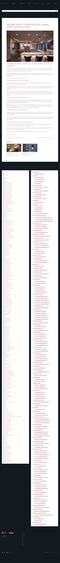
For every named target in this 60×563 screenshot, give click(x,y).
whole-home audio (7, 457)
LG (4, 324)
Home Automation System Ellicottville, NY (42, 300)
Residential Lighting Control (38, 430)
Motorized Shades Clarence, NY (40, 396)
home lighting (6, 278)
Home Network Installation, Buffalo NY (41, 322)
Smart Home (6, 409)
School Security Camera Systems (9, 402)
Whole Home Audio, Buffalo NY (40, 503)
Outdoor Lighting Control (8, 378)
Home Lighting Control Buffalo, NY (40, 313)
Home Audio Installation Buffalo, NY (41, 277)
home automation (7, 272)
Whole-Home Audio (7, 456)
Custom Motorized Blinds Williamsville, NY (42, 262)
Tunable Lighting (6, 449)
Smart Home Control (15, 29)
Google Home (6, 258)
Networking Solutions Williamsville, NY (41, 405)
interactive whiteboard (7, 310)
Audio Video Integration (37, 189)
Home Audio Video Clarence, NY (40, 290)
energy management (7, 254)
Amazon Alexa (6, 182)
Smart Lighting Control (7, 427)
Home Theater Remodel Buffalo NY (40, 349)
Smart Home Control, (37, 464)
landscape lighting (7, 319)
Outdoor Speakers (7, 384)
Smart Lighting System (7, 429)
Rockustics (6, 398)
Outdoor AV (6, 368)
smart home (6, 410)
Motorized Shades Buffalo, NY (40, 394)
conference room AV (7, 234)
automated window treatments (9, 201)
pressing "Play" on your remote (22, 106)
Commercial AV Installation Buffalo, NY (41, 232)
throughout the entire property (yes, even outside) (30, 107)
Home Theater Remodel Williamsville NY (41, 351)
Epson (5, 256)
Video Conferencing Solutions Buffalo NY (41, 496)
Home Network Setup (7, 285)
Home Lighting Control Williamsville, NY (13, 155)
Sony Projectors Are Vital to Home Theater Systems (15, 137)
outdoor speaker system (8, 382)
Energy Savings (6, 255)
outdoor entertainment (8, 371)
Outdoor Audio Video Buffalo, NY (40, 413)
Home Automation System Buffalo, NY (41, 298)
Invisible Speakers (7, 313)
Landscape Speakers (7, 320)
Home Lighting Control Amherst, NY (41, 311)
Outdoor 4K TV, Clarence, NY (39, 409)
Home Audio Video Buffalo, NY (40, 288)
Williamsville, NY (9, 29)
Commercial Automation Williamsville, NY (42, 228)
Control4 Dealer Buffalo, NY (27, 155)
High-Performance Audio (38, 268)
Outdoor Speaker (7, 381)
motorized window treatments (9, 348)
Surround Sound (7, 444)
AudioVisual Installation (37, 192)
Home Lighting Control (7, 279)
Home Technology (7, 295)
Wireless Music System (37, 522)
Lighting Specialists (7, 334)
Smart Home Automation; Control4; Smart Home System (13, 416)
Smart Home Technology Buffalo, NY (41, 481)
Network (5, 353)
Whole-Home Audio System (38, 509)
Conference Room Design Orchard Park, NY (42, 245)
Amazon (5, 180)
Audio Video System (7, 191)
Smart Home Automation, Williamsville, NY (42, 458)
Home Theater (6, 296)
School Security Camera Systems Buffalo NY (42, 443)
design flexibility (6, 248)
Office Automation (7, 360)
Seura (5, 405)
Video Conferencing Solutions (38, 494)
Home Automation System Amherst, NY (41, 296)
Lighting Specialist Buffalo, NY (40, 379)
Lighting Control (6, 330)
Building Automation (7, 214)
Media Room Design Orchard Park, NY (41, 388)
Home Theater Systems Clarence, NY (41, 356)
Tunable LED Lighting (7, 447)
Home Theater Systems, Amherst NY (41, 360)
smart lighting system (7, 430)
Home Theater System (38, 206)
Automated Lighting (7, 200)
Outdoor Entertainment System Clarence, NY (42, 420)
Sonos (5, 439)
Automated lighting (7, 199)
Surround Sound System (8, 446)
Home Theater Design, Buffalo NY (40, 337)
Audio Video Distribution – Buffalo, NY (41, 187)
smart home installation (8, 419)
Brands (29, 3)
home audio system (7, 266)
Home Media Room (7, 282)
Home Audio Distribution (8, 262)
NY (4, 358)
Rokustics (5, 399)
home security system (7, 293)
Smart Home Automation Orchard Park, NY (42, 454)
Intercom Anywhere (7, 312)
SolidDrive (5, 436)
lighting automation (7, 326)
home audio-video (7, 269)
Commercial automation (8, 223)
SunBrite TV (6, 442)
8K (4, 176)
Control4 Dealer (36, 249)
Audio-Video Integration (8, 196)
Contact (55, 3)
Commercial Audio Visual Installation (40, 215)
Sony (5, 440)
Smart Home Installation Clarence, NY (41, 473)
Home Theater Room (7, 303)
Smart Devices (6, 408)
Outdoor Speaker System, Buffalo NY (41, 428)
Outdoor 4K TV (36, 407)
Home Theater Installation (8, 302)
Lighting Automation (7, 327)
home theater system (7, 306)
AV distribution (6, 206)
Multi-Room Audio (7, 351)
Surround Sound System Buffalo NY (41, 492)
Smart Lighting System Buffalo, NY (40, 484)
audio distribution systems (8, 184)
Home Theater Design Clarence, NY (40, 336)
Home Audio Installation (38, 275)
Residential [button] (22, 3)
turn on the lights (29, 93)
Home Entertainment (7, 276)
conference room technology (8, 237)
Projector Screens (7, 388)
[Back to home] (3, 3)
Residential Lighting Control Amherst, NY (41, 432)
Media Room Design (7, 338)
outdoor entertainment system (9, 374)
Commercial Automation (8, 224)
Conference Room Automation (39, 238)
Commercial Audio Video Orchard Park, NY (42, 213)
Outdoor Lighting (7, 377)
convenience (6, 242)
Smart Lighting (6, 426)
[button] (30, 549)
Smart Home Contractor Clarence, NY (41, 462)
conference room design (8, 235)
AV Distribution (6, 204)
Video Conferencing (7, 451)
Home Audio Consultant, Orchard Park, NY (42, 273)
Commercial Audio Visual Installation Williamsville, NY (44, 221)
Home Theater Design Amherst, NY (40, 334)
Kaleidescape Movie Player (38, 362)
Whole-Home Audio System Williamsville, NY (42, 511)
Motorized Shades (7, 344)
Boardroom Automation (8, 210)
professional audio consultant (9, 386)
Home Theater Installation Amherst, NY (41, 341)
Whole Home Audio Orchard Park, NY (41, 499)
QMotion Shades (6, 392)
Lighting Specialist (7, 333)
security (5, 403)
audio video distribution (8, 187)
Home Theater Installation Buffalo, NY (41, 343)
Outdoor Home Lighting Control (9, 375)
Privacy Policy (56, 552)
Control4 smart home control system (33, 69)
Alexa (5, 179)
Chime (5, 218)
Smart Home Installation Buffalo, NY (41, 471)
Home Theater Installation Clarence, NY (41, 345)
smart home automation (8, 413)
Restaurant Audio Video (8, 395)
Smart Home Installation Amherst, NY (41, 469)
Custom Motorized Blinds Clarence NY (41, 260)
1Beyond (5, 172)
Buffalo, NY (35, 175)
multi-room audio (7, 350)
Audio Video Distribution (8, 186)
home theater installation (8, 300)
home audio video (7, 268)
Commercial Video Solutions (8, 230)
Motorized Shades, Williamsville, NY (41, 398)
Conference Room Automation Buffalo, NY (42, 239)
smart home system (7, 423)
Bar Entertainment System (8, 208)
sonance (5, 437)
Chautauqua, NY (36, 200)
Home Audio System (7, 265)
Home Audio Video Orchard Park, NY (41, 292)
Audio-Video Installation (8, 194)
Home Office (6, 289)
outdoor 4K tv (6, 364)
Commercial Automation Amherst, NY (41, 224)
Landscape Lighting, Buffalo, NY (40, 368)
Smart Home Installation (8, 420)
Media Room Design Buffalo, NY (40, 386)
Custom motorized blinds (8, 244)
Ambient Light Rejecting (8, 183)
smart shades (6, 433)
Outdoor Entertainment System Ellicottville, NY (42, 422)
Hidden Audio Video (7, 259)
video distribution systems (8, 453)
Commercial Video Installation (9, 228)
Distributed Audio (7, 249)
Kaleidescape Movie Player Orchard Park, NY (42, 364)
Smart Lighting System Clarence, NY (41, 486)
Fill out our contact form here (38, 131)
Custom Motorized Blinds (8, 245)
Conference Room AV (7, 232)
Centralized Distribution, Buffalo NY (41, 198)
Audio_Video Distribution (8, 197)
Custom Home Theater (37, 255)
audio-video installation (7, 193)
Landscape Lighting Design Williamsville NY (42, 371)
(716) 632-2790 (4, 537)
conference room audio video (9, 231)
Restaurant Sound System (8, 396)
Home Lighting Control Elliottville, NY (41, 315)
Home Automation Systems (8, 275)
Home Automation (7, 271)
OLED (5, 361)
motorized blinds (7, 343)
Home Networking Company (8, 288)
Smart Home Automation (8, 412)
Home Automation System (8, 273)
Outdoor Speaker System (38, 424)
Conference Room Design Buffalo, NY (41, 243)
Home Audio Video (37, 285)
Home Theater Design (7, 297)
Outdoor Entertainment (39, 207)
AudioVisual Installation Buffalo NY (40, 194)
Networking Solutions (37, 403)
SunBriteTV (6, 443)
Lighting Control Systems (38, 373)
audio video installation (7, 189)
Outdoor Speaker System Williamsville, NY (42, 426)
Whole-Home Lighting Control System (40, 513)
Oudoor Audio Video (7, 362)
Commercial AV (6, 225)
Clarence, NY (36, 204)
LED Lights (6, 321)
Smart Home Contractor (37, 460)
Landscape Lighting (7, 317)
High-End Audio (6, 261)
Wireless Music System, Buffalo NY (40, 524)
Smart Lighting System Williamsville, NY (41, 488)
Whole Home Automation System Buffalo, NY (42, 507)
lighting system (6, 336)
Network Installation (7, 354)
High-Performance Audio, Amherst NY (41, 270)
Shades (5, 406)
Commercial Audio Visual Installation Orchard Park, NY (44, 219)
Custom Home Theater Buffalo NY (40, 256)
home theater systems (7, 307)
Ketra (5, 316)
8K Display (6, 177)
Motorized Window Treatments (9, 347)
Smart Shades (6, 432)
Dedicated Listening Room (8, 247)
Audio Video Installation (8, 190)
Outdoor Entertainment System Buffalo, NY (42, 418)
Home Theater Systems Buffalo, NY (40, 354)
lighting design (6, 331)
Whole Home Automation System (39, 505)
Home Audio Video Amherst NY (40, 287)
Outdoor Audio (6, 365)
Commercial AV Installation (39, 177)
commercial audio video (8, 221)
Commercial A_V (6, 227)
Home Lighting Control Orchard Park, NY (41, 317)
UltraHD (5, 450)
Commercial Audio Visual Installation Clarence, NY (43, 217)
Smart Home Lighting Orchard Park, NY (41, 477)
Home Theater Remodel (37, 347)
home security (6, 292)
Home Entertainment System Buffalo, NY (41, 307)
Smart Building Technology (38, 445)
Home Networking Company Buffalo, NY (41, 330)
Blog (42, 3)
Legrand (5, 323)
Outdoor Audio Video (7, 367)
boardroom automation (8, 211)
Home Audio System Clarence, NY (40, 283)
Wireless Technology (7, 461)
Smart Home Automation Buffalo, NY (41, 450)
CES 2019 (5, 217)
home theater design (7, 299)
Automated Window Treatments (9, 203)
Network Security (7, 355)
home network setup (7, 286)
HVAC (5, 309)
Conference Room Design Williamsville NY (42, 247)
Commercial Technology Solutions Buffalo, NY (42, 236)
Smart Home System (7, 422)
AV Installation (6, 207)
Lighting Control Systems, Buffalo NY (41, 375)
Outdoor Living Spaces (7, 379)
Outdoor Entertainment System (9, 372)
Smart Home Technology (8, 425)
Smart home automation (8, 415)
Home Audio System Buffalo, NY (40, 281)
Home (6, 3)
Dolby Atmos (6, 251)
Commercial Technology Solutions (39, 234)
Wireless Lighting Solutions (8, 460)
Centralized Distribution (37, 196)
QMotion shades (6, 391)
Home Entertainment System (38, 305)
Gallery (36, 3)
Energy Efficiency (6, 252)
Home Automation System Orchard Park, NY (42, 302)
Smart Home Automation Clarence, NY (41, 452)
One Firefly (48, 552)
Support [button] (48, 3)
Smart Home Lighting (37, 475)
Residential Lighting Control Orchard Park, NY (42, 435)
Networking (6, 357)
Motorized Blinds (7, 341)
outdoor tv (6, 385)
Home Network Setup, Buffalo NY (40, 326)
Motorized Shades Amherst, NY (40, 392)
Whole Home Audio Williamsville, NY (41, 501)
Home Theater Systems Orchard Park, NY (41, 358)
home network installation (8, 283)
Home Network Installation (39, 202)
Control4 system (6, 241)
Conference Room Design (38, 241)
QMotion (5, 389)
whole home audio (7, 454)
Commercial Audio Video (8, 220)
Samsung (5, 401)
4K (4, 173)
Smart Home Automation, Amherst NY (41, 456)
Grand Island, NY (36, 264)
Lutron (5, 337)
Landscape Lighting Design (39, 181)
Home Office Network (7, 290)
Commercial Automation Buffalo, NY (41, 226)
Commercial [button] (13, 3)
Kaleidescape (6, 314)
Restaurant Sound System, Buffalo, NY (41, 439)
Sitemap (52, 552)
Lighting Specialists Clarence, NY (40, 381)
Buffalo (5, 213)
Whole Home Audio (37, 498)
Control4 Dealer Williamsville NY (40, 253)
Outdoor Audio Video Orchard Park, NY (41, 415)
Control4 (5, 238)
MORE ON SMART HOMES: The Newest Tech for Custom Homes (17, 78)
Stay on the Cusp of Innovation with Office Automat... (44, 137)
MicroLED (5, 340)
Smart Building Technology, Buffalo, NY (41, 447)
